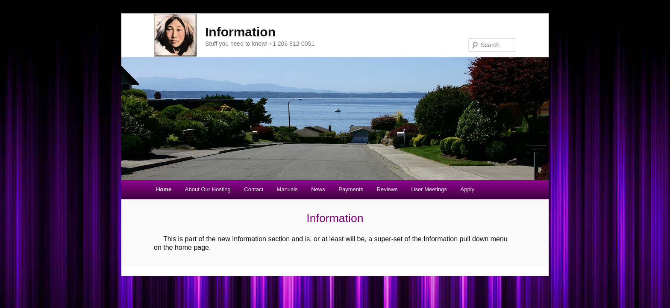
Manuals (287, 189)
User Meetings (429, 189)
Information (240, 32)
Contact (253, 189)
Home (163, 189)
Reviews (387, 189)
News (318, 189)
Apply (467, 189)
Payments (350, 189)
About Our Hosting (208, 189)
